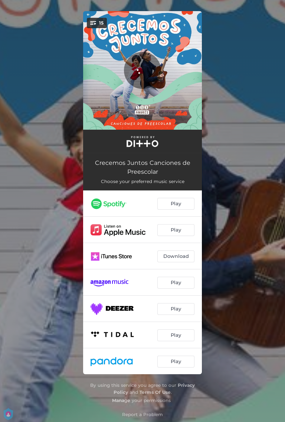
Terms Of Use (155, 392)
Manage (121, 400)
